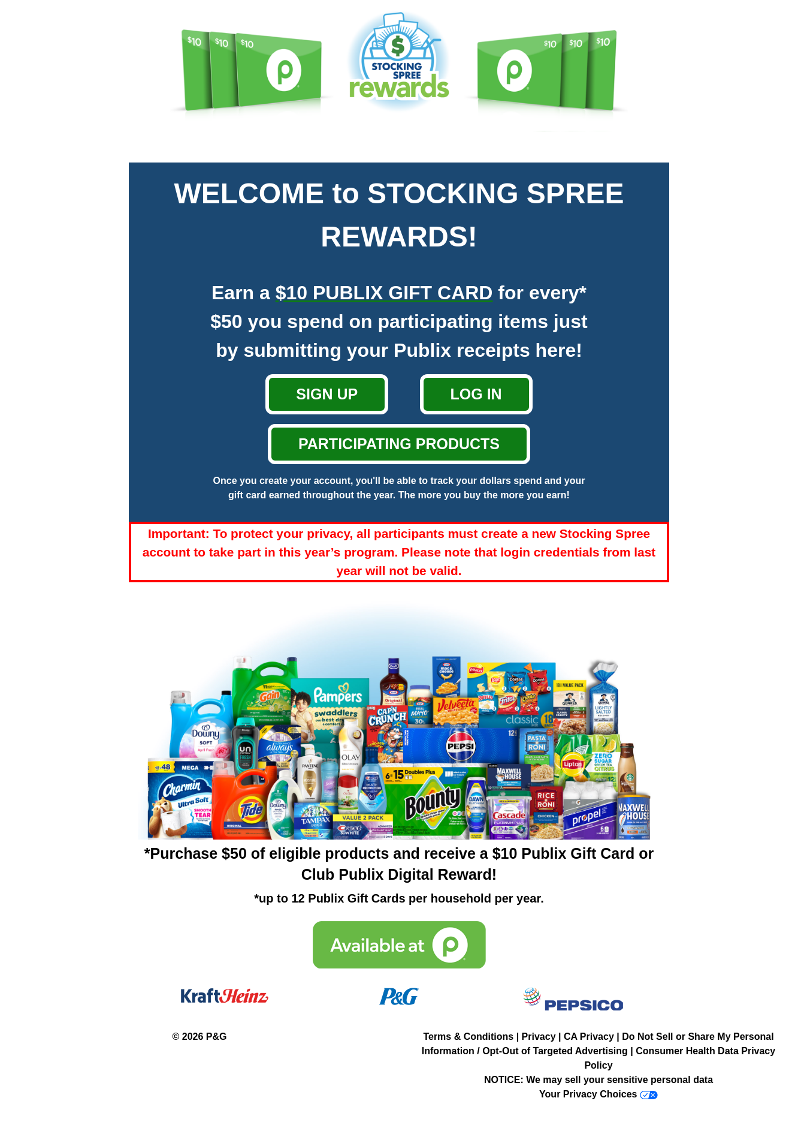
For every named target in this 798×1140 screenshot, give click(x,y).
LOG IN (476, 394)
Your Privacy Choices (588, 1094)
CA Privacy (589, 1036)
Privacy (539, 1036)
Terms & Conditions (468, 1036)
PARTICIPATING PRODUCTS (399, 443)
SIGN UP (327, 394)
